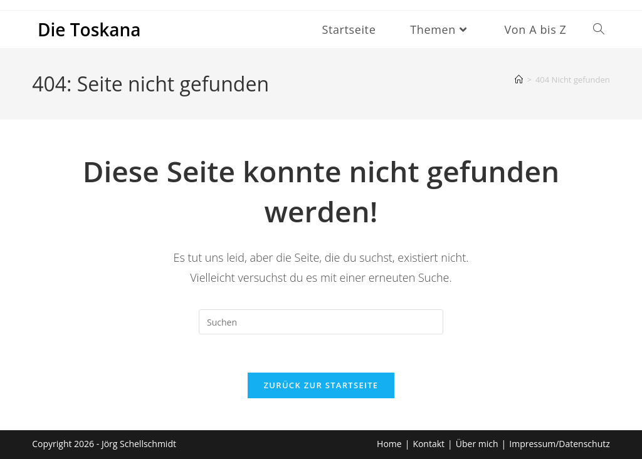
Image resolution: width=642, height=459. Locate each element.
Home (389, 444)
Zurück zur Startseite (321, 385)
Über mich (477, 444)
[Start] (519, 79)
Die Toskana (89, 29)
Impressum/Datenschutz (559, 444)
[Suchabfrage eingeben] (321, 321)
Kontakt (429, 444)
